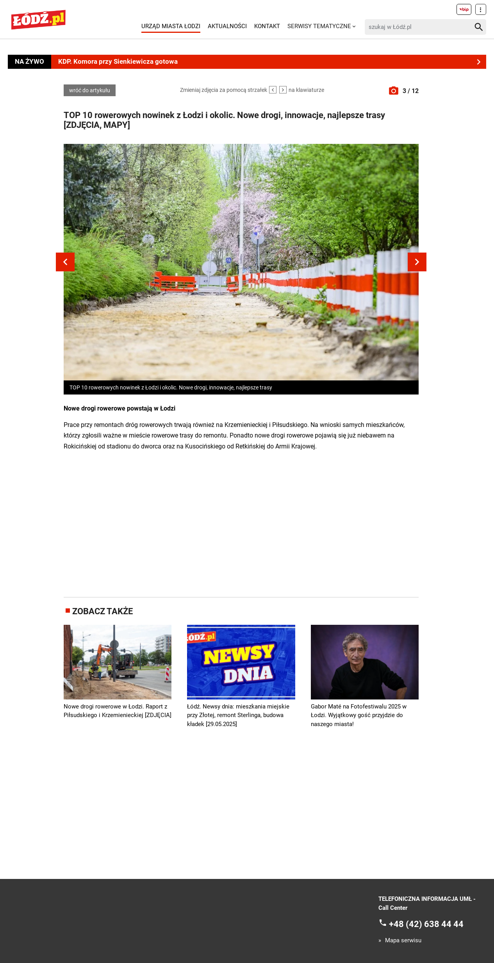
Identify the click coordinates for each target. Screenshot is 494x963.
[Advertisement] (241, 522)
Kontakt (267, 26)
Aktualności (227, 26)
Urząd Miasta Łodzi (170, 26)
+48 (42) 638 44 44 (426, 924)
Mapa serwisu (403, 940)
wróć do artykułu (89, 90)
